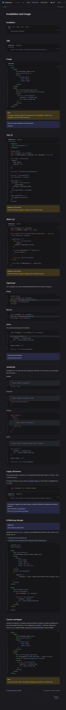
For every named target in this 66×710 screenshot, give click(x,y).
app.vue (19, 139)
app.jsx (18, 223)
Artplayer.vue (11, 139)
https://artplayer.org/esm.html (16, 527)
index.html (11, 63)
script (26, 27)
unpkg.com (19, 45)
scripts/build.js (22, 508)
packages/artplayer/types (15, 357)
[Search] (20, 2)
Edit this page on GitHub (13, 690)
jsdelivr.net (11, 45)
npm (9, 27)
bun (23, 27)
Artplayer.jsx (11, 223)
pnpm (18, 27)
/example (10, 125)
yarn (13, 27)
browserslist (25, 511)
